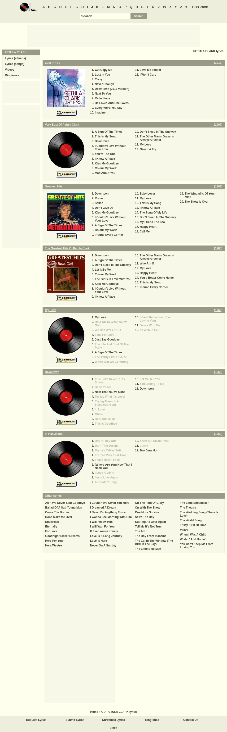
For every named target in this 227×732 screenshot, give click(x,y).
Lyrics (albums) (15, 58)
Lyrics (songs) (14, 64)
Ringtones (12, 75)
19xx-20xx (200, 7)
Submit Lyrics (74, 720)
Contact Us (190, 720)
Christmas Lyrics (113, 720)
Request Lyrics (36, 720)
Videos (9, 69)
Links (113, 728)
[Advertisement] (113, 35)
